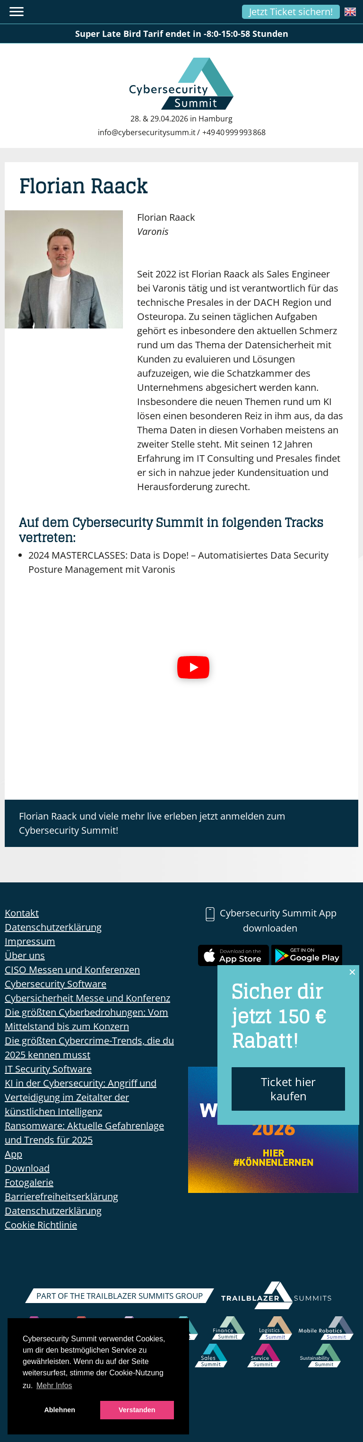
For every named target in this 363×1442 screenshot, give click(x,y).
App (13, 1154)
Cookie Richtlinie (41, 1224)
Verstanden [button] (137, 1410)
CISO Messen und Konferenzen (72, 969)
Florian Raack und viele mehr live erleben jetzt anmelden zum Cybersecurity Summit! (152, 823)
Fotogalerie (29, 1182)
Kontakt (22, 913)
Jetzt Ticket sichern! (291, 11)
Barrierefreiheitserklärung (61, 1196)
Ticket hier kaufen (288, 1089)
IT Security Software (48, 1068)
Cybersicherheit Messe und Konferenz (87, 998)
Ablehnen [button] (59, 1410)
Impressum (30, 941)
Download (27, 1168)
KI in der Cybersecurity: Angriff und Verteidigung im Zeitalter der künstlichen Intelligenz (80, 1097)
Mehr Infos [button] (54, 1386)
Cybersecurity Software (55, 983)
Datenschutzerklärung (53, 927)
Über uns (25, 955)
